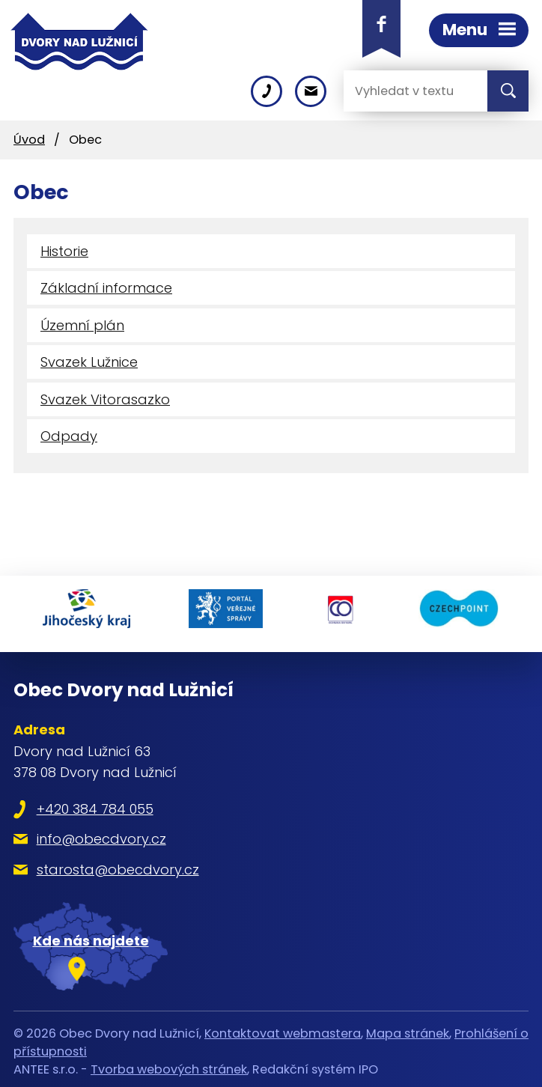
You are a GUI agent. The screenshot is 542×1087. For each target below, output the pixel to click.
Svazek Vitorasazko (105, 399)
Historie (64, 251)
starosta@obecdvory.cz (118, 864)
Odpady (68, 436)
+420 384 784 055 (95, 803)
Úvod (29, 139)
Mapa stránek (407, 1027)
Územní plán (82, 325)
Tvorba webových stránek (169, 1064)
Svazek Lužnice (89, 362)
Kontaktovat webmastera (282, 1027)
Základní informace (106, 287)
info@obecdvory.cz (101, 833)
